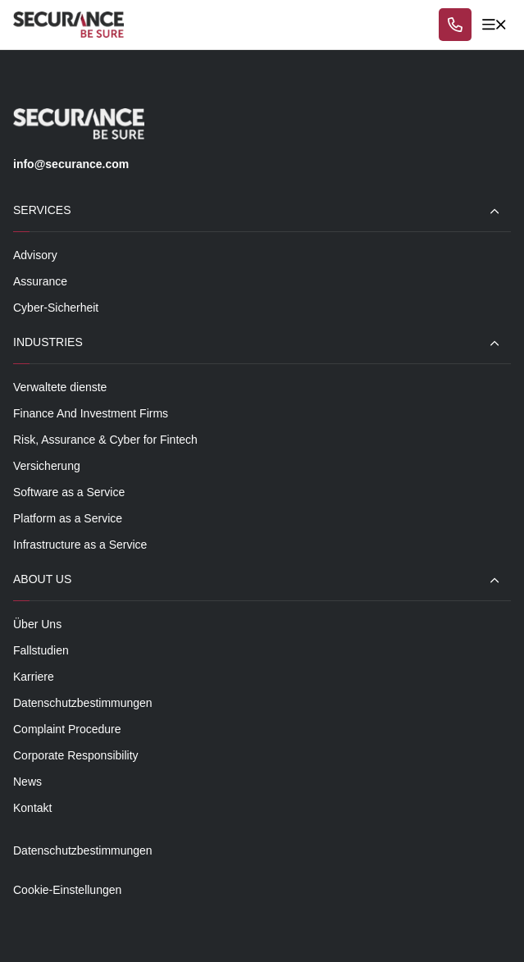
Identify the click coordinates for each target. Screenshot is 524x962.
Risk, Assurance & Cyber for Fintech (105, 439)
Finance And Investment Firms (90, 413)
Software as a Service (69, 492)
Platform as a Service (67, 518)
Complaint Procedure (67, 729)
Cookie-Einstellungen (67, 889)
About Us (42, 579)
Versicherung (46, 465)
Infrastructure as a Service (80, 544)
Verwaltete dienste (60, 387)
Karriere (33, 676)
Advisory (35, 255)
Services (42, 210)
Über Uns (37, 624)
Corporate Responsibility (76, 755)
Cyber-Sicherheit (55, 307)
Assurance (40, 281)
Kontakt (32, 807)
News (27, 781)
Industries (48, 342)
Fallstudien (41, 650)
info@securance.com (71, 164)
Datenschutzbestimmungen (83, 702)
